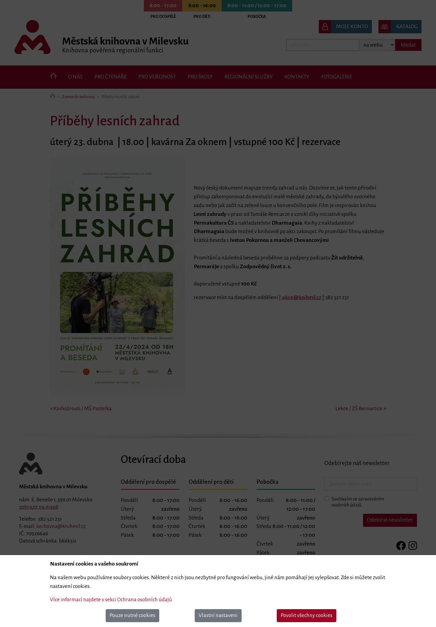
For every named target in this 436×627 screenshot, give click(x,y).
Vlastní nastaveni (218, 615)
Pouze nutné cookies (132, 615)
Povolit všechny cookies (306, 615)
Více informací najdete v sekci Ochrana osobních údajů (111, 599)
